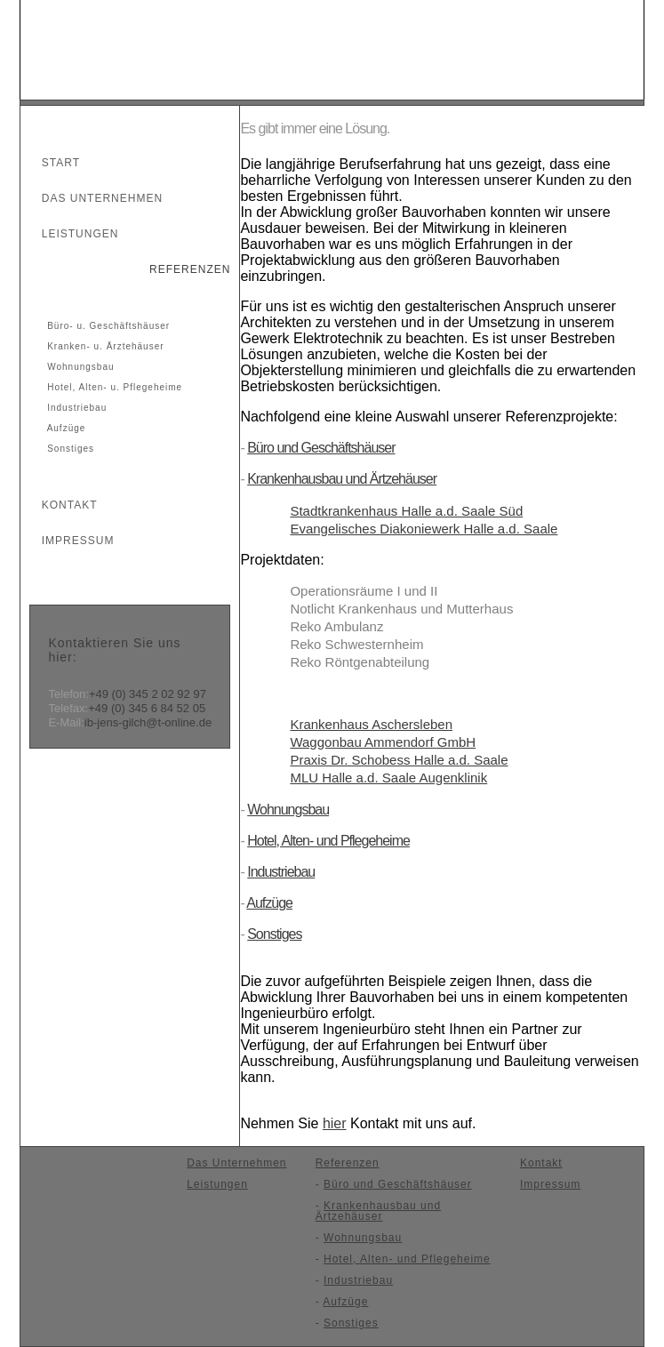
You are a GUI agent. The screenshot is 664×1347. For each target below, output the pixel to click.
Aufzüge (64, 428)
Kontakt (61, 505)
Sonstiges (69, 448)
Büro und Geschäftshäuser (321, 447)
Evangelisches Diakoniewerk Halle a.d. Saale (423, 528)
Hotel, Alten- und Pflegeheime (328, 840)
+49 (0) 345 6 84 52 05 (146, 708)
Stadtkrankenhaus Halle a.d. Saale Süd (406, 510)
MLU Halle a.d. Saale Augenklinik (388, 777)
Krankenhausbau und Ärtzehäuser (341, 478)
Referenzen (182, 269)
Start (53, 162)
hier (335, 1123)
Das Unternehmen (94, 198)
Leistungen (72, 234)
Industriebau (75, 408)
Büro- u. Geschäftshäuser (107, 326)
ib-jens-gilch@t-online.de (148, 722)
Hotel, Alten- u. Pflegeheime (113, 387)
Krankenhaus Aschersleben (371, 724)
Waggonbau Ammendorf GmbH (383, 742)
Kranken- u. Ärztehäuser (104, 346)
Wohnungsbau (79, 367)
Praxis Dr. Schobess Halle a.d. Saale (399, 759)
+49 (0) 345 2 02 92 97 (147, 694)
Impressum (70, 540)
